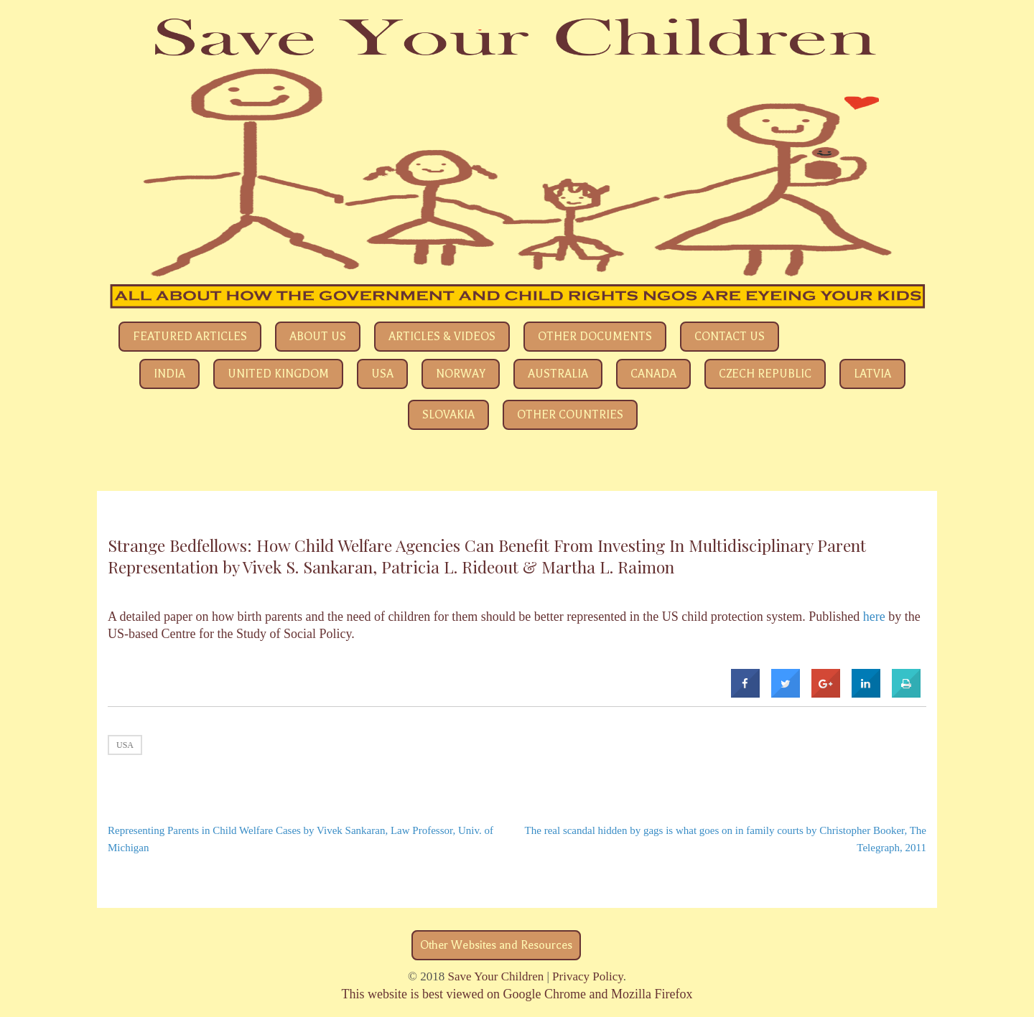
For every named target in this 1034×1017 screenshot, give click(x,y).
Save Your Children (496, 976)
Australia (558, 373)
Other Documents (595, 336)
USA (382, 373)
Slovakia (448, 414)
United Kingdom (278, 373)
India (169, 373)
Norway (460, 373)
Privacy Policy (587, 976)
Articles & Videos (441, 336)
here (874, 616)
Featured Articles (190, 336)
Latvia (872, 373)
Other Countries (570, 414)
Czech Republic (765, 373)
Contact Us (729, 336)
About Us (317, 336)
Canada (653, 373)
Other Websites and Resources (496, 945)
